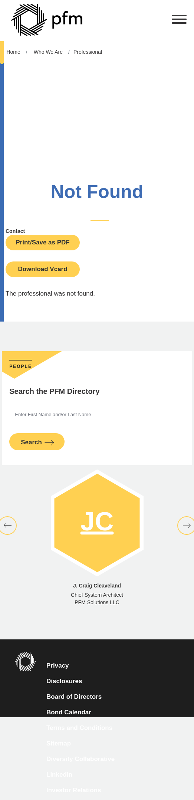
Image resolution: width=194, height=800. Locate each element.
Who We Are (48, 52)
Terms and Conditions (79, 727)
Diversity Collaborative (80, 759)
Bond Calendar (68, 712)
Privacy (57, 665)
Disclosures (64, 681)
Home (13, 52)
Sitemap (58, 743)
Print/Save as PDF (43, 242)
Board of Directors (74, 696)
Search (31, 442)
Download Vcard (42, 269)
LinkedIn (59, 774)
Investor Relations (73, 790)
